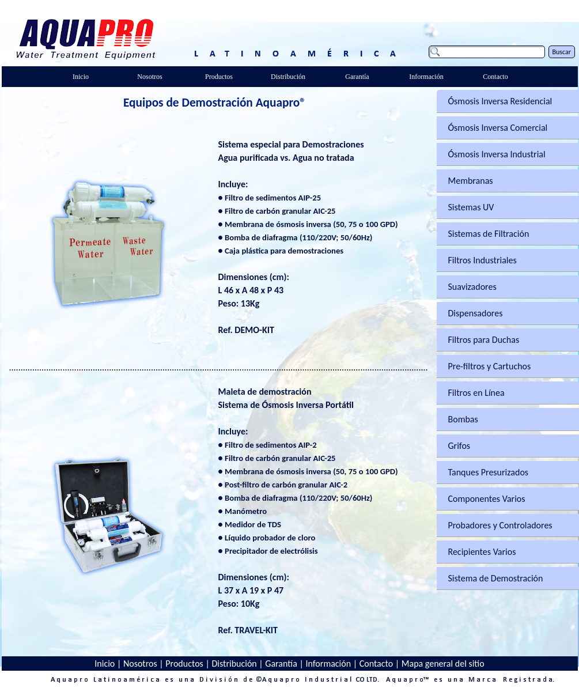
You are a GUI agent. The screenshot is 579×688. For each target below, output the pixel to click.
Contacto (376, 663)
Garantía (281, 663)
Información (328, 663)
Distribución (233, 663)
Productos (184, 663)
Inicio (104, 663)
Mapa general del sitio (443, 663)
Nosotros (140, 663)
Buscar (561, 52)
